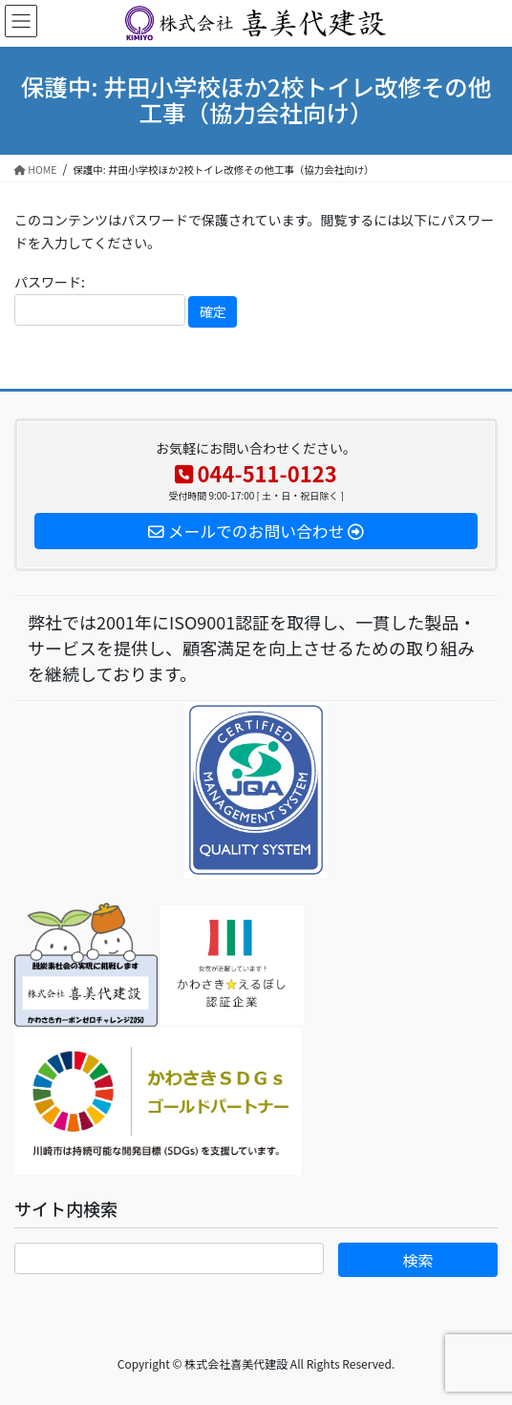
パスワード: (99, 299)
